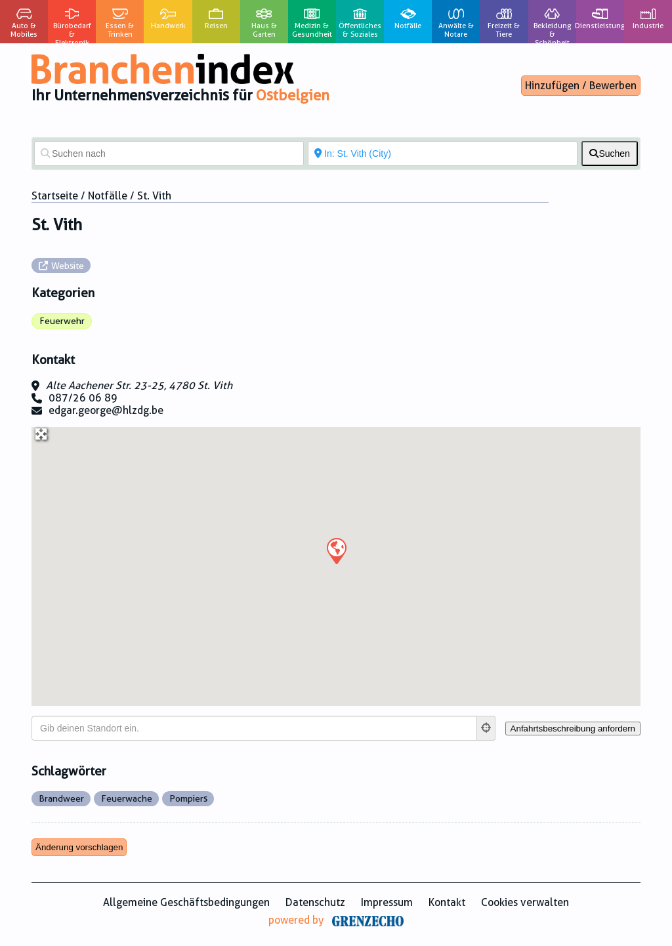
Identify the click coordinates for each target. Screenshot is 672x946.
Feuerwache (126, 798)
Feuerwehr (62, 321)
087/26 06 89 (83, 398)
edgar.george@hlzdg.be (106, 410)
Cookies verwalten (525, 902)
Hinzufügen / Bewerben (581, 85)
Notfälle (107, 196)
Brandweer (61, 798)
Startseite (55, 196)
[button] (336, 550)
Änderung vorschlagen (79, 847)
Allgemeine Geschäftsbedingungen (186, 902)
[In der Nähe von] (443, 153)
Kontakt (447, 902)
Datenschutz (315, 902)
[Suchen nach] (169, 153)
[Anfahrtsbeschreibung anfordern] (572, 728)
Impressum (387, 902)
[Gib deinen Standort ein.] (254, 728)
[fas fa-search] (609, 153)
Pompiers (188, 798)
